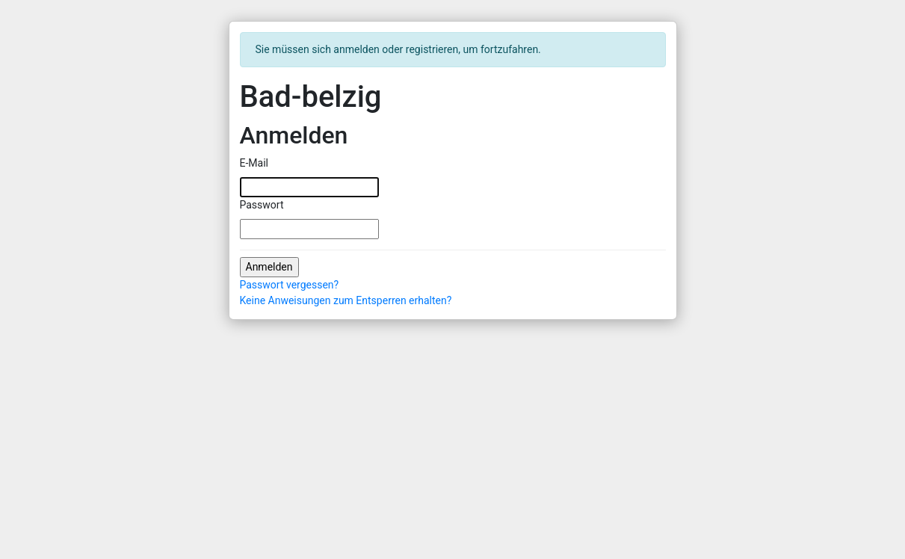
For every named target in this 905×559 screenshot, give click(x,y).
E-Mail (254, 163)
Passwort (262, 205)
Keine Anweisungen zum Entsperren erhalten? (346, 300)
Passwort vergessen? (289, 285)
